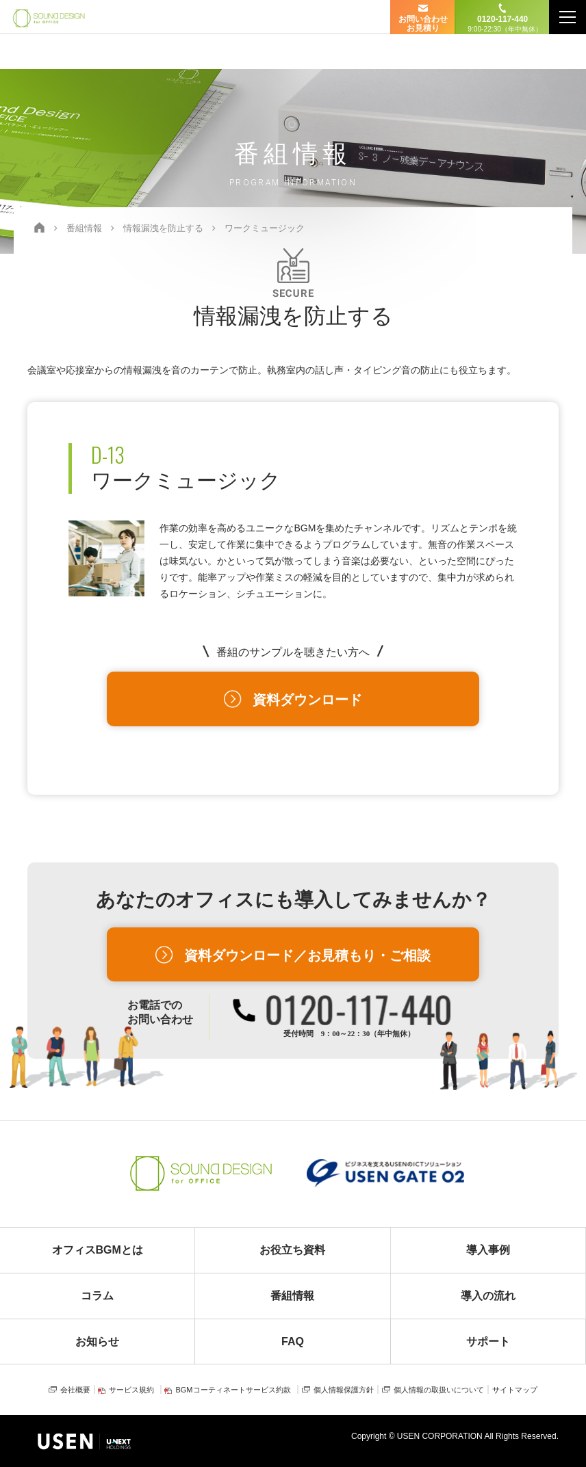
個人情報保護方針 (344, 1390)
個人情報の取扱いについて (439, 1390)
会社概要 (75, 1390)
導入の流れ (488, 1295)
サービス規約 (131, 1390)
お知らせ (97, 1341)
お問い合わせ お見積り (423, 23)
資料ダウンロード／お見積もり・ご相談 (307, 955)
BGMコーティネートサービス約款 (232, 1390)
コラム (97, 1295)
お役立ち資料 (292, 1250)
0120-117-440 (502, 23)
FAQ (292, 1341)
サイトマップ (514, 1390)
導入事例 (488, 1250)
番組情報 (292, 1295)
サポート (488, 1341)
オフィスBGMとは (97, 1250)
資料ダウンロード (307, 699)
